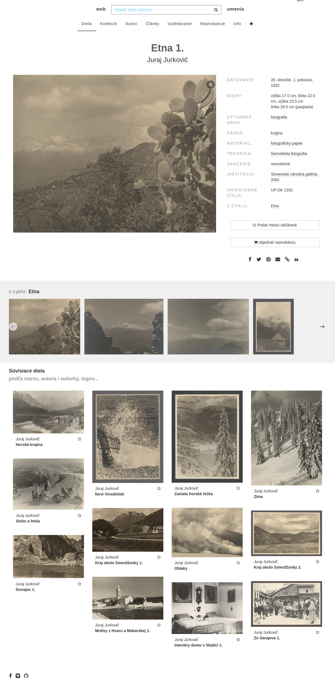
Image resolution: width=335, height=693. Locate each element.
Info (237, 32)
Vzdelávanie (180, 32)
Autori (132, 32)
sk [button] (300, 8)
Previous (13, 335)
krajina (276, 142)
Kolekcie (108, 32)
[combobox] (166, 18)
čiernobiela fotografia (289, 162)
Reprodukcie (212, 32)
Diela (87, 32)
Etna (275, 215)
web (101, 18)
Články (152, 32)
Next (322, 335)
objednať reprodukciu (274, 251)
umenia (235, 18)
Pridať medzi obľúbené (275, 234)
